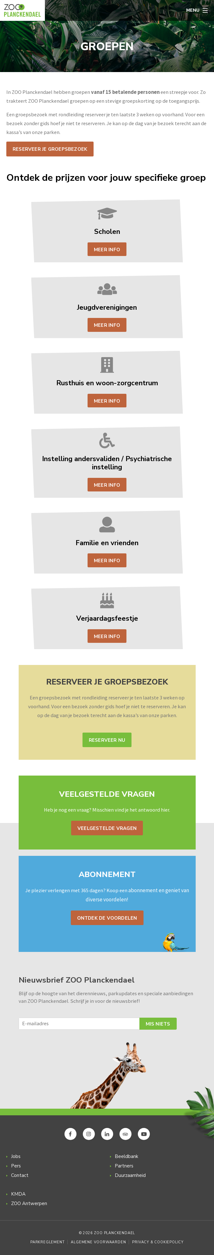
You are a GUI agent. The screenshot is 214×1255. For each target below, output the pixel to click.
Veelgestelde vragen (107, 828)
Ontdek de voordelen (107, 918)
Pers (16, 1166)
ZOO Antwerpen (29, 1203)
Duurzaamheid (130, 1175)
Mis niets (158, 1024)
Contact (19, 1175)
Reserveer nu (107, 740)
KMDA (18, 1194)
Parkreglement (47, 1242)
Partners (124, 1166)
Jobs (16, 1156)
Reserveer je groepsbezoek (50, 149)
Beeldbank (126, 1156)
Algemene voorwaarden (98, 1242)
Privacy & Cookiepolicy (158, 1242)
